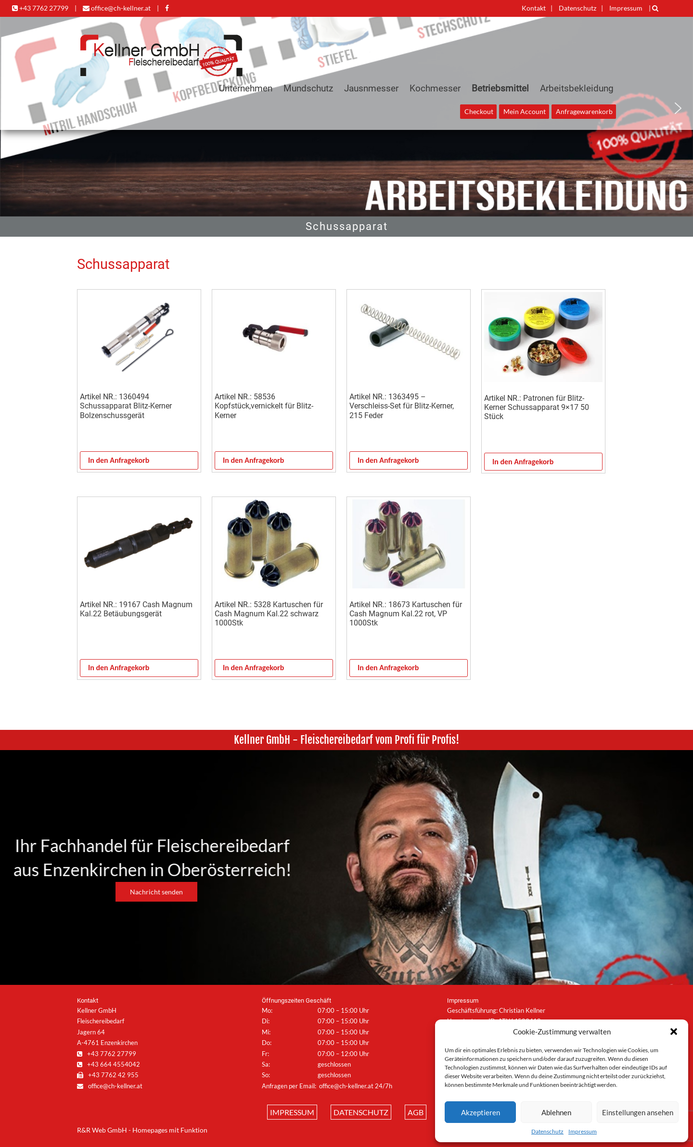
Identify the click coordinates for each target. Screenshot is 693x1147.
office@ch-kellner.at (117, 8)
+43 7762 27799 (40, 8)
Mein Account (524, 111)
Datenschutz (547, 1131)
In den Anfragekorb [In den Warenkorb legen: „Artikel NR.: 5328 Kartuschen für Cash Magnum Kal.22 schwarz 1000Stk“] (253, 667)
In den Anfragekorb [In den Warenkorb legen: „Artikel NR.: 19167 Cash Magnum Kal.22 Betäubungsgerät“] (118, 667)
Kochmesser (435, 88)
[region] (346, 227)
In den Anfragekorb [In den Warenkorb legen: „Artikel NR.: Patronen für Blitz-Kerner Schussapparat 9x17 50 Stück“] (522, 461)
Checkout (478, 111)
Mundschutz (308, 88)
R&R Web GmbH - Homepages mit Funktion (142, 1130)
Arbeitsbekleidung (577, 88)
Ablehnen (556, 1112)
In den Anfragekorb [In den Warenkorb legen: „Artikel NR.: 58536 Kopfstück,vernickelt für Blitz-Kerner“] (253, 460)
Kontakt (534, 8)
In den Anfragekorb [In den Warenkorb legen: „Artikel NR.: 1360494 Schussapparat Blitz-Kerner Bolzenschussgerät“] (118, 460)
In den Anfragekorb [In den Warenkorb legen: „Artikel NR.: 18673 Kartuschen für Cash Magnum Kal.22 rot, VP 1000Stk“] (388, 667)
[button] (674, 1031)
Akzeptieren (480, 1112)
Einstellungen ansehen (637, 1112)
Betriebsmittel (500, 88)
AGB (416, 1112)
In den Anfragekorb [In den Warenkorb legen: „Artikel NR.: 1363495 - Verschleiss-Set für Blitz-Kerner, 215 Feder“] (388, 460)
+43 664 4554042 (108, 1064)
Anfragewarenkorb (584, 111)
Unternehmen (245, 88)
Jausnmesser (371, 88)
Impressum (582, 1131)
